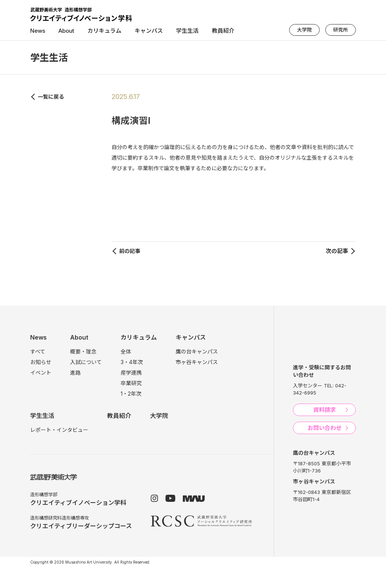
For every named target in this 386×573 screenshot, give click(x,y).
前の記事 (129, 251)
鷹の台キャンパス (197, 351)
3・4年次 (132, 362)
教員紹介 (223, 30)
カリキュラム (104, 30)
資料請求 (324, 409)
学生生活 (187, 30)
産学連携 (131, 372)
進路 (75, 372)
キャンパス (149, 30)
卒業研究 (131, 383)
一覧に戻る (51, 96)
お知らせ (40, 362)
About (66, 30)
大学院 (304, 30)
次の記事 (337, 250)
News (37, 30)
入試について (86, 362)
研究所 (340, 30)
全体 (126, 351)
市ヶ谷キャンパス (197, 362)
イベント (40, 372)
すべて (37, 351)
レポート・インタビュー (59, 430)
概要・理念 (83, 351)
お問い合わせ (325, 427)
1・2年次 (131, 393)
